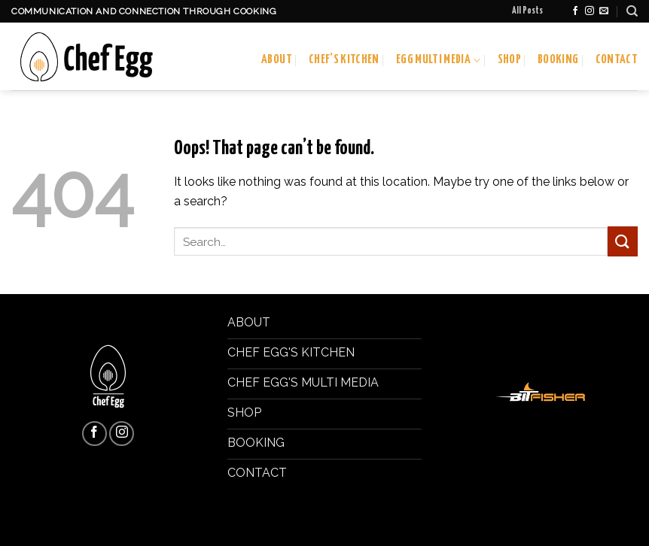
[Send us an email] (603, 11)
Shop (509, 59)
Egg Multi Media (438, 60)
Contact (617, 59)
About (276, 59)
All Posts (527, 11)
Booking (558, 59)
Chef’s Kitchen (344, 59)
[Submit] (623, 241)
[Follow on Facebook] (575, 11)
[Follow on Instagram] (589, 11)
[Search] (632, 11)
